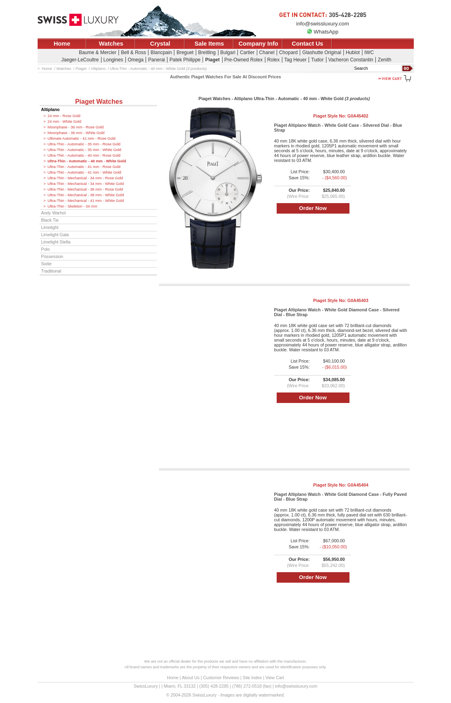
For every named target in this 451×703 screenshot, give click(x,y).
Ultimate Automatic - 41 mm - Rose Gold (82, 138)
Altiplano (50, 109)
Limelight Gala (55, 234)
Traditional (51, 271)
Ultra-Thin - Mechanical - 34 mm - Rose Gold (85, 178)
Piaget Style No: (340, 115)
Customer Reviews (221, 677)
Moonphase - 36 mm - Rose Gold (76, 127)
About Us (190, 677)
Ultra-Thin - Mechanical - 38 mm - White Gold (86, 195)
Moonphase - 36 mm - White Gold (76, 133)
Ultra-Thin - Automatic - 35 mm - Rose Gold (84, 144)
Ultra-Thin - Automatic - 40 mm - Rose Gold (84, 155)
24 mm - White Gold (64, 122)
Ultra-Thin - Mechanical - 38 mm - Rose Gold (85, 189)
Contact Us (307, 43)
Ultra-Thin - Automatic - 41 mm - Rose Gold (84, 167)
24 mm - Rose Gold (64, 116)
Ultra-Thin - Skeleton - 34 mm (72, 206)
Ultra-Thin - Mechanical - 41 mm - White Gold (86, 201)
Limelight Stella (56, 241)
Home (62, 43)
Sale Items (209, 43)
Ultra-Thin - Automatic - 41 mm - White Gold (84, 172)
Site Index (252, 677)
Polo (45, 249)
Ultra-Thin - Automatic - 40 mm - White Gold (87, 161)
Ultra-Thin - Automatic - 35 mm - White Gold (84, 150)
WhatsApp (322, 32)
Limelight (50, 227)
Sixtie (46, 263)
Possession (52, 256)
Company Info (258, 43)
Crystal (160, 43)
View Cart (274, 677)
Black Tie (50, 220)
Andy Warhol (53, 212)
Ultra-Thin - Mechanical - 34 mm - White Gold (86, 184)
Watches (111, 43)
